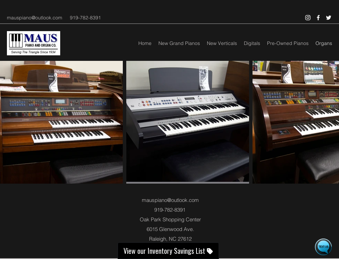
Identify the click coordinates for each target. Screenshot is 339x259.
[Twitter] (328, 17)
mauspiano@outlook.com (34, 18)
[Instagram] (307, 17)
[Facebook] (318, 17)
